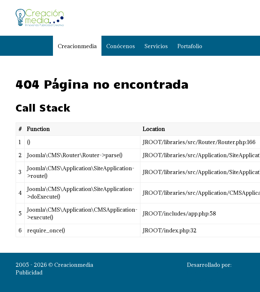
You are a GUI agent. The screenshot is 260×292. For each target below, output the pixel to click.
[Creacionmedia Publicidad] (39, 18)
